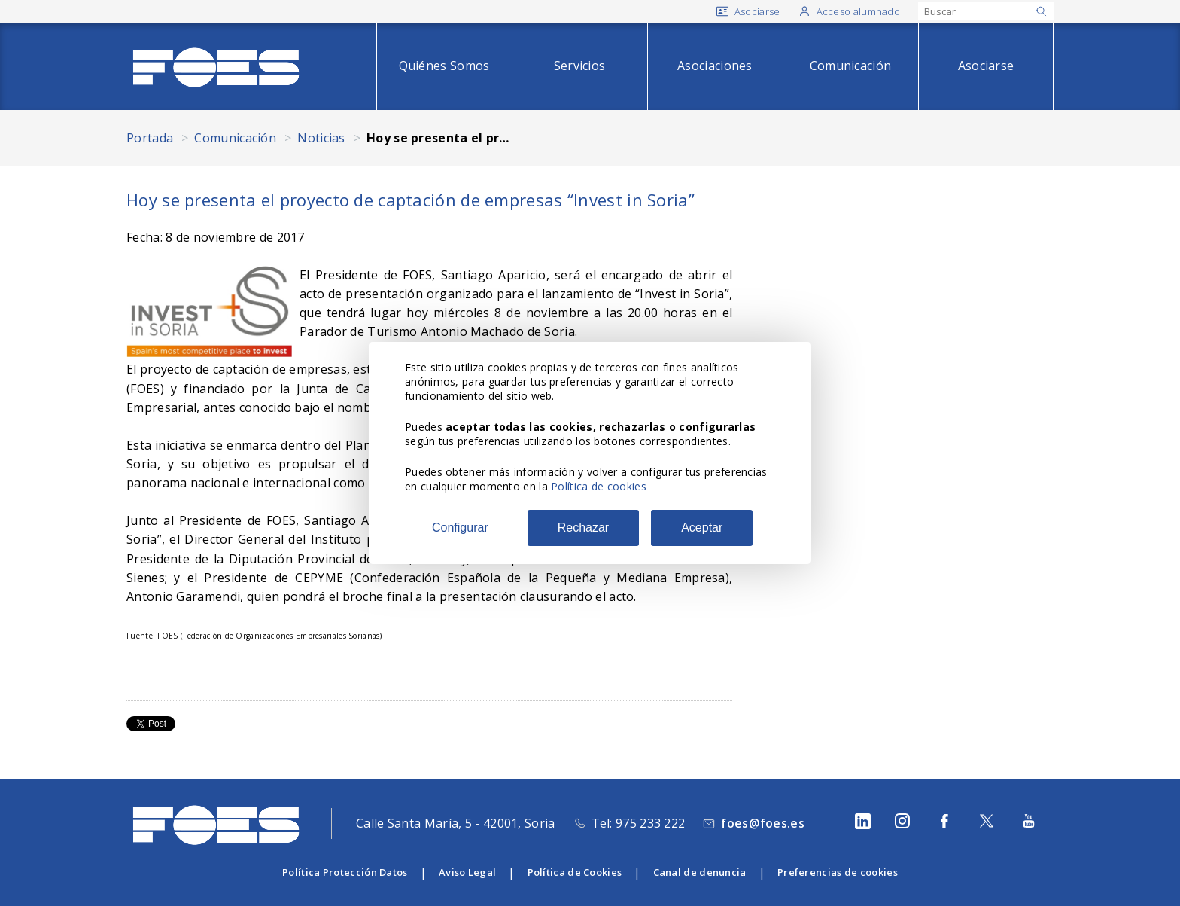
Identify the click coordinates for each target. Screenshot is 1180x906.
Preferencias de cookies (837, 872)
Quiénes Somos (444, 65)
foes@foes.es (762, 823)
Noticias (321, 138)
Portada (149, 138)
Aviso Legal (467, 872)
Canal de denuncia (700, 872)
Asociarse (986, 65)
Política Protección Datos (345, 872)
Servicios (580, 65)
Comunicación (851, 65)
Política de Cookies (575, 872)
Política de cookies (598, 486)
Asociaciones (715, 65)
